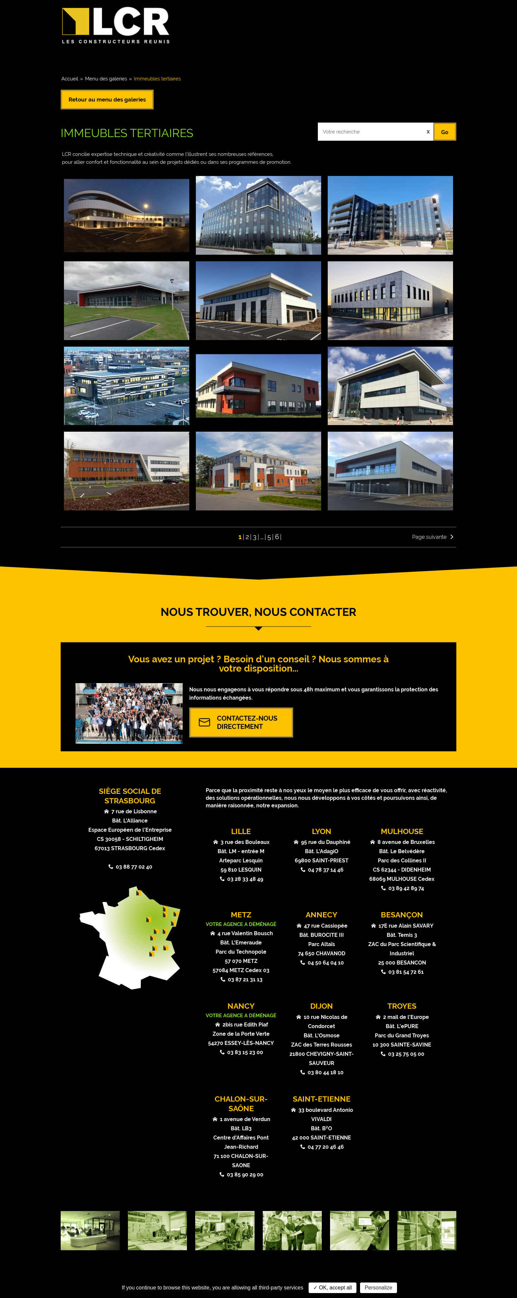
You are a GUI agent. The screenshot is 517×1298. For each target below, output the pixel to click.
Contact (432, 58)
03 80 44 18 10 (326, 1072)
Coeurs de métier (187, 58)
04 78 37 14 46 (326, 870)
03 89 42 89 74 (406, 888)
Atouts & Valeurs (372, 58)
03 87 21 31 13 (245, 979)
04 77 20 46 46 (326, 1147)
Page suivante (429, 537)
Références (252, 58)
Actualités (307, 58)
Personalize (378, 1287)
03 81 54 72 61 (406, 972)
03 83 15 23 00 (245, 1052)
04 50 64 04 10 (326, 963)
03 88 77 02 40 (134, 867)
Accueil (69, 79)
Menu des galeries (106, 79)
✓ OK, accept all (332, 1287)
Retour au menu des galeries (107, 99)
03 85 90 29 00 (245, 1174)
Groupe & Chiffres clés (106, 58)
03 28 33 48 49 (245, 879)
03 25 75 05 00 (406, 1054)
